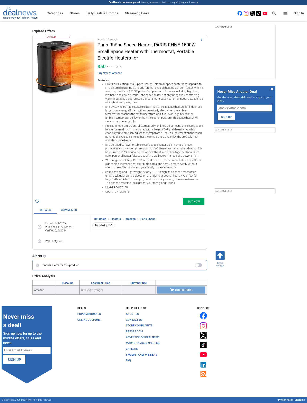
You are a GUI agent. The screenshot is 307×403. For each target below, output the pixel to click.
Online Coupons (88, 319)
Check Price (181, 290)
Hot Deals (100, 218)
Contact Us (134, 319)
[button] (120, 115)
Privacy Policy (285, 399)
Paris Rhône (147, 218)
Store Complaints (139, 325)
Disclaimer (300, 399)
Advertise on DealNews (142, 337)
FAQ (128, 360)
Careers (132, 348)
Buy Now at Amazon (110, 73)
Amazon (131, 218)
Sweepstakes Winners (141, 354)
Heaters (116, 218)
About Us (132, 313)
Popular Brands (89, 313)
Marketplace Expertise (143, 342)
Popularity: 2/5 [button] (104, 225)
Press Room (134, 331)
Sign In (299, 13)
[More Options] (201, 39)
